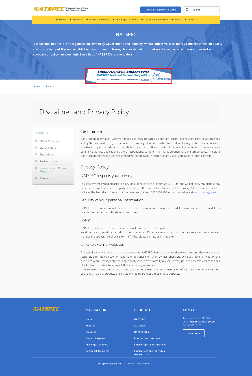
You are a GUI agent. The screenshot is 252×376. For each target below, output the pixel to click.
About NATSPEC (49, 140)
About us (90, 325)
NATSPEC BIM (142, 332)
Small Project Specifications (150, 344)
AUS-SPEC (139, 325)
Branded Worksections (147, 338)
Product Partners (99, 19)
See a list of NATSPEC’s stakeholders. (106, 54)
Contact (192, 19)
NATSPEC (139, 319)
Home (61, 19)
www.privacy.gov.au (205, 192)
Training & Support (127, 19)
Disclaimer (144, 363)
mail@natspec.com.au (202, 321)
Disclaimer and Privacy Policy (53, 169)
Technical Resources (156, 19)
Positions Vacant (50, 161)
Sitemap (45, 178)
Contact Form (194, 333)
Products (78, 19)
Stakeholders (48, 147)
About (177, 19)
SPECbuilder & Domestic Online (160, 9)
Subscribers (47, 154)
